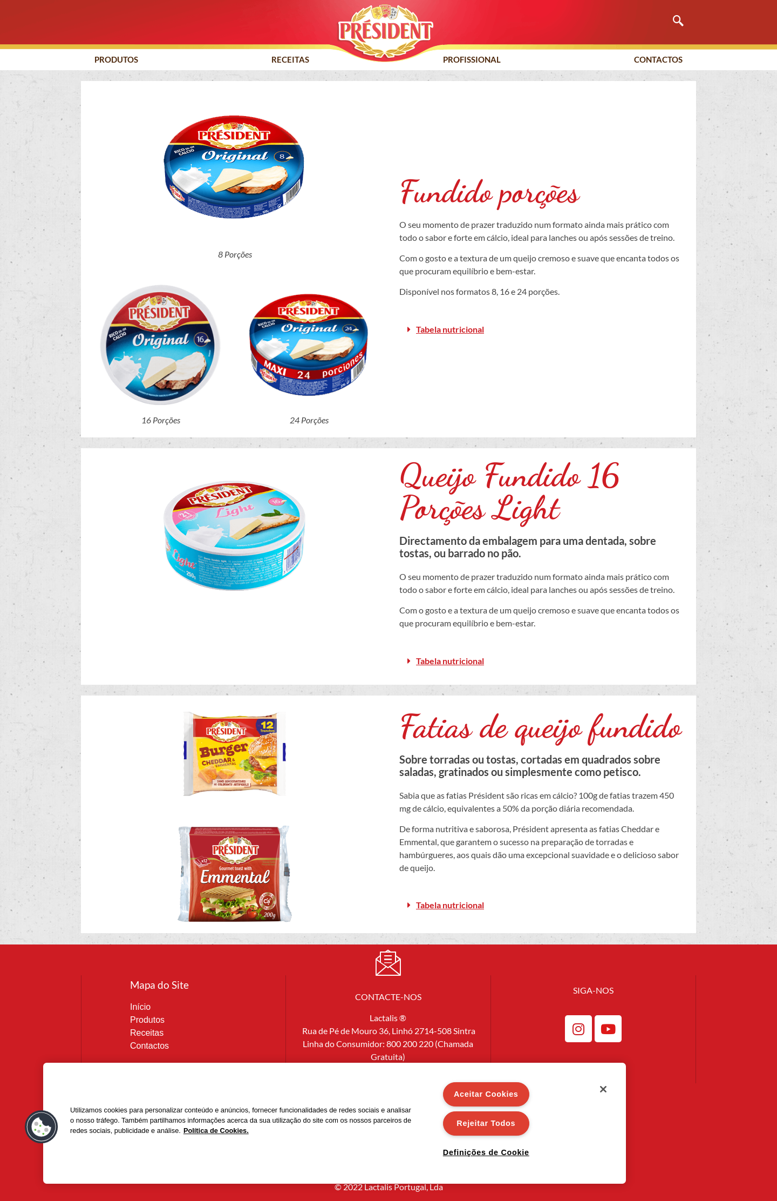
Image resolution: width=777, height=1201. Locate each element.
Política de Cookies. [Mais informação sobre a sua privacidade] (216, 1130)
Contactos (658, 59)
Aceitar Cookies (486, 1094)
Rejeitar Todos (485, 1123)
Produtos (116, 59)
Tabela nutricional (450, 329)
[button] (542, 329)
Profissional (472, 59)
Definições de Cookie (486, 1152)
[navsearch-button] (673, 21)
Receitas (290, 59)
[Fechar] (603, 1089)
